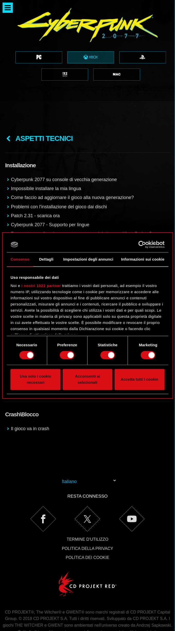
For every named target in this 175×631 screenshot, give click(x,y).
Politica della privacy (87, 522)
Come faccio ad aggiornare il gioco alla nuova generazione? (72, 171)
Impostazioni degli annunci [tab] (88, 259)
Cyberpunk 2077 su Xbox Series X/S (48, 224)
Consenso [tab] (20, 259)
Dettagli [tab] (46, 259)
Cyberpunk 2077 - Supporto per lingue (50, 198)
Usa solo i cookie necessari (35, 379)
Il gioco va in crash (30, 402)
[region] (87, 50)
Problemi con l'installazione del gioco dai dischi (59, 180)
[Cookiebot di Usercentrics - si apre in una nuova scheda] (141, 244)
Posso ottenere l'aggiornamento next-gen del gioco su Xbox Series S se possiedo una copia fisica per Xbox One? (84, 211)
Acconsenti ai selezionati (87, 379)
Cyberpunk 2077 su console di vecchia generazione (64, 153)
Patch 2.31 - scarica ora (35, 189)
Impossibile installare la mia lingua (46, 162)
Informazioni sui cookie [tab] (142, 259)
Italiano (69, 455)
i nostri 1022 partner (41, 285)
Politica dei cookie (87, 531)
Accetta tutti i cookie (139, 379)
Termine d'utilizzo (87, 513)
